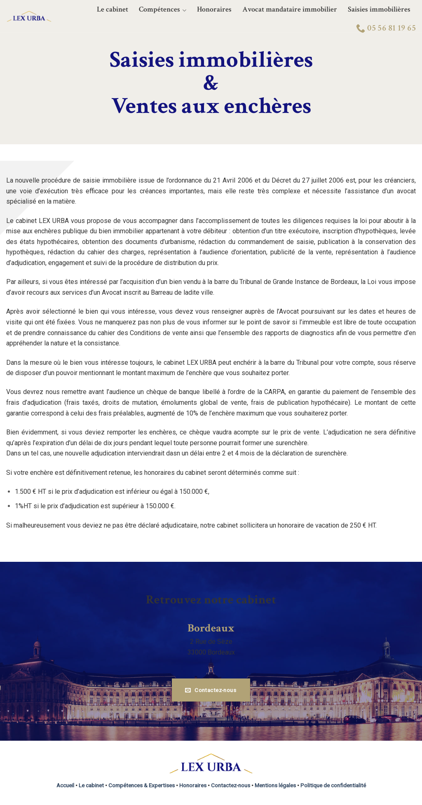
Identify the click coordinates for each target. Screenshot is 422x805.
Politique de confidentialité (333, 785)
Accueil (65, 785)
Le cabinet (112, 9)
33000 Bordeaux (211, 652)
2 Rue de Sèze (211, 641)
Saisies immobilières (379, 9)
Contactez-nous (230, 785)
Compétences (162, 10)
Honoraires (214, 9)
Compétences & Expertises (141, 785)
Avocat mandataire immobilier (289, 9)
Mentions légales (275, 785)
